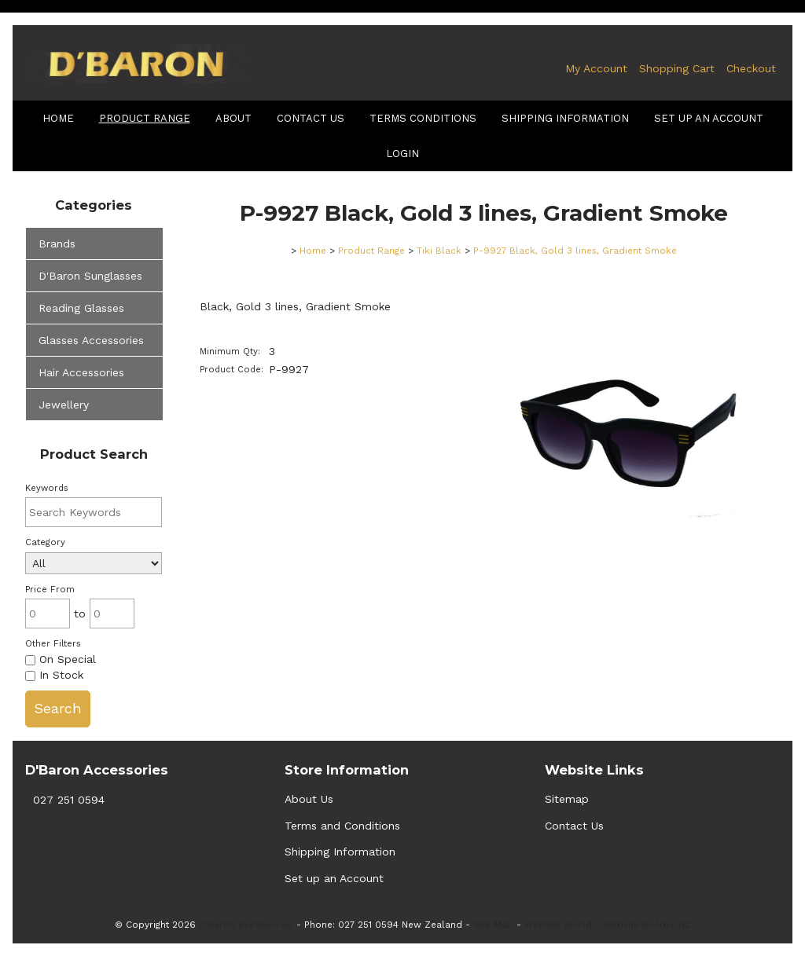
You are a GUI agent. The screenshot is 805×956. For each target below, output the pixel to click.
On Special (60, 659)
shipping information (565, 118)
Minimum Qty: (230, 351)
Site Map (493, 924)
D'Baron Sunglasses (90, 275)
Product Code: (231, 369)
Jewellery (64, 404)
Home (58, 118)
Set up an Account (708, 118)
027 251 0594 (69, 799)
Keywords (46, 488)
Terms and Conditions (342, 825)
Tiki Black (439, 250)
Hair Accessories (81, 372)
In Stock (54, 674)
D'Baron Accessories (246, 924)
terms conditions (422, 118)
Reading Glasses (81, 308)
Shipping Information (340, 851)
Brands (57, 243)
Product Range (144, 118)
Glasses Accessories (91, 340)
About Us (309, 799)
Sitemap (567, 799)
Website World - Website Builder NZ (607, 924)
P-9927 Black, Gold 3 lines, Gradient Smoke (575, 250)
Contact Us (310, 118)
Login (402, 153)
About (233, 118)
